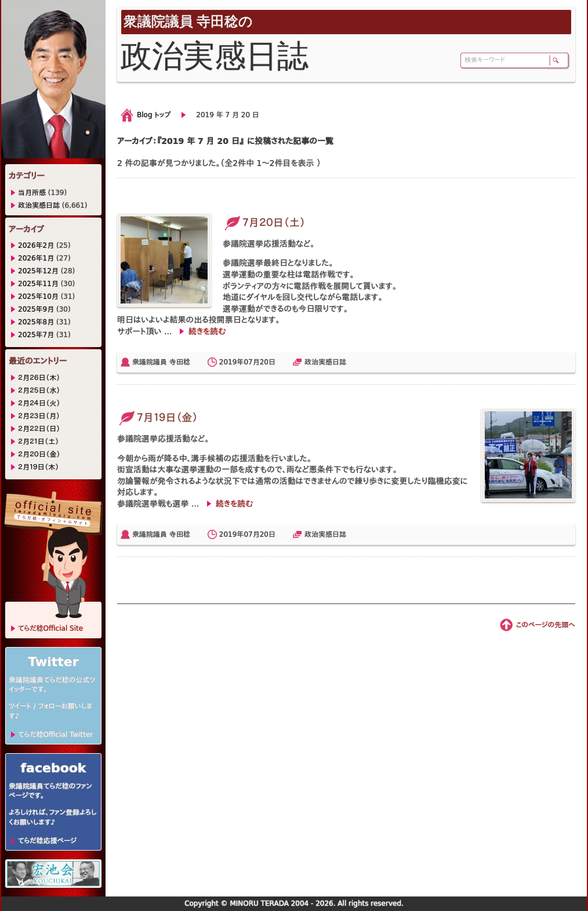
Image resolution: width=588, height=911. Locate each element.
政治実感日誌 (325, 362)
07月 (251, 362)
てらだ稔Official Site (50, 628)
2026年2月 (36, 245)
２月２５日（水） (39, 390)
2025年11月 (38, 284)
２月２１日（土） (38, 442)
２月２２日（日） (39, 429)
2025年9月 (36, 309)
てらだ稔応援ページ (47, 841)
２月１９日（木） (38, 467)
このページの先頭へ (545, 625)
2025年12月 (38, 271)
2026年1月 (36, 258)
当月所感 (32, 193)
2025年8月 (36, 322)
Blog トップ (153, 115)
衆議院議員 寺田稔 (161, 362)
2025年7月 (36, 335)
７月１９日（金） (157, 417)
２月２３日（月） (39, 416)
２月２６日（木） (39, 378)
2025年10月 (38, 296)
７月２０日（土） (264, 222)
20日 (267, 362)
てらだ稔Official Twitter (55, 735)
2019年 (231, 362)
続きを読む (207, 331)
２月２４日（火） (39, 403)
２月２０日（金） (39, 454)
